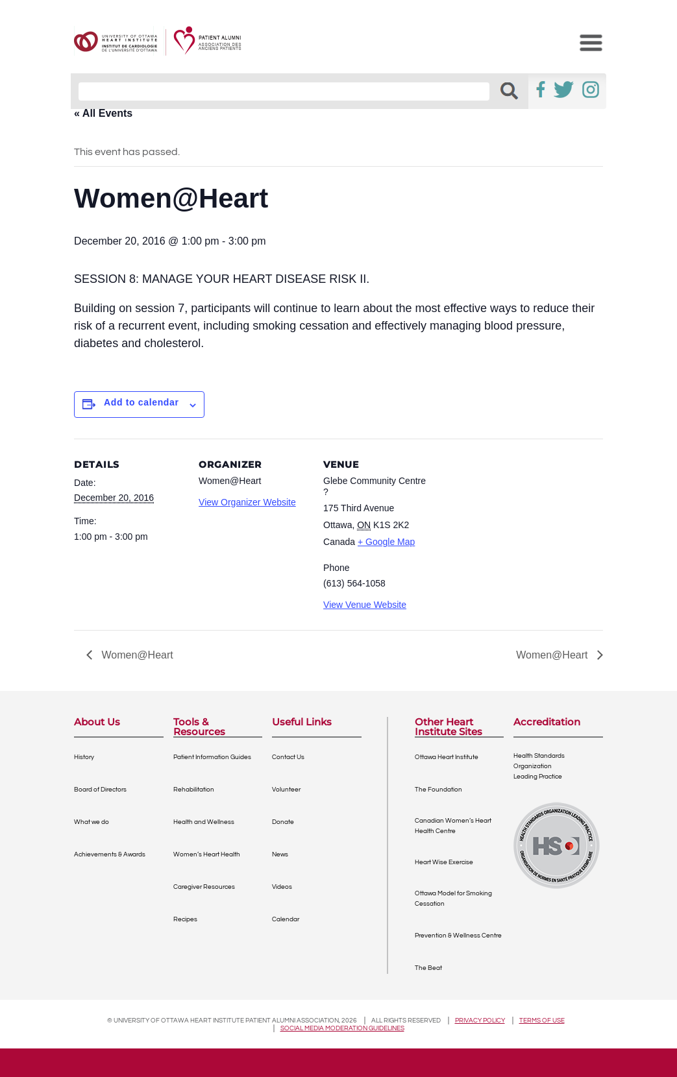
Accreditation (546, 722)
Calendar (285, 919)
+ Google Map (386, 542)
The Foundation (438, 789)
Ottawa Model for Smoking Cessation (453, 898)
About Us (97, 722)
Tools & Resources (199, 726)
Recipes (185, 919)
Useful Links (302, 722)
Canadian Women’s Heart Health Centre (453, 825)
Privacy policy (480, 1020)
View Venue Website (364, 604)
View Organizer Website (247, 502)
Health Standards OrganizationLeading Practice (539, 766)
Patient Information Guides (212, 757)
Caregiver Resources (204, 887)
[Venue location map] (516, 527)
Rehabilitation (193, 789)
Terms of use (542, 1020)
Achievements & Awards (109, 854)
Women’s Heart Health (206, 854)
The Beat (428, 968)
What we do (91, 822)
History (84, 757)
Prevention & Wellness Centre (458, 935)
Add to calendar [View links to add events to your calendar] (141, 402)
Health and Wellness (203, 822)
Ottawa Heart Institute (446, 757)
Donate (283, 822)
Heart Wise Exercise (444, 862)
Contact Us (288, 757)
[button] (509, 91)
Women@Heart (136, 654)
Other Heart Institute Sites (448, 726)
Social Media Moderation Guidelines (342, 1028)
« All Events (103, 113)
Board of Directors (100, 789)
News (280, 854)
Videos (282, 887)
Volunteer (286, 789)
